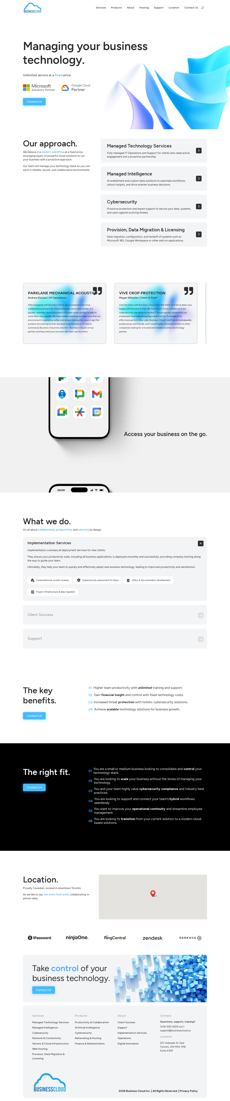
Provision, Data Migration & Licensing (48, 1056)
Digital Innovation (128, 1043)
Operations (124, 1038)
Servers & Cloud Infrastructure (50, 1043)
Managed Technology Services (50, 1022)
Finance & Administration (90, 1043)
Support (159, 7)
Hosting (144, 7)
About (130, 7)
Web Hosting (39, 1048)
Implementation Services (132, 1032)
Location (174, 7)
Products (116, 7)
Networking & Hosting (88, 1038)
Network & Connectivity (46, 1038)
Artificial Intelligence (87, 1027)
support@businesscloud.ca (175, 1030)
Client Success (126, 1022)
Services (101, 7)
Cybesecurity (40, 1032)
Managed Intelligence (45, 1027)
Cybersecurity (83, 1032)
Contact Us (191, 7)
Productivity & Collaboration (92, 1022)
